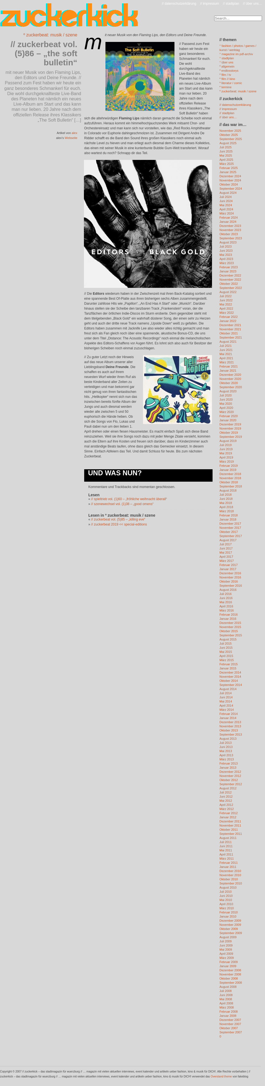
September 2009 (230, 933)
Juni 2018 (226, 498)
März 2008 (226, 1007)
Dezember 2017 (230, 523)
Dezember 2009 (230, 920)
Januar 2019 (227, 469)
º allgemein (226, 66)
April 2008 (226, 1003)
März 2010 (226, 908)
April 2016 (226, 606)
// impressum (209, 4)
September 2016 (230, 585)
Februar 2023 (228, 267)
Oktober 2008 (228, 978)
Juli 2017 (225, 544)
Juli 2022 (225, 296)
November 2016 (230, 577)
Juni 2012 (226, 796)
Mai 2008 (225, 999)
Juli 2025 (225, 147)
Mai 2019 (225, 453)
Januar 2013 (227, 767)
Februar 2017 (228, 565)
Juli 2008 (225, 991)
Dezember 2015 (230, 622)
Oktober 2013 (228, 730)
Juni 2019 (226, 449)
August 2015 (228, 639)
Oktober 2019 (228, 432)
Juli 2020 (225, 395)
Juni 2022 (226, 300)
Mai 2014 (225, 701)
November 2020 (230, 378)
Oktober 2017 (228, 531)
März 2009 (226, 957)
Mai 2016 (225, 602)
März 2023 (226, 263)
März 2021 (226, 362)
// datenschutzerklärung (179, 4)
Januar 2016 (227, 618)
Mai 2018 (225, 503)
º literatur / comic (230, 83)
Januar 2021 (227, 370)
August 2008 (228, 986)
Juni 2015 (226, 647)
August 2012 (228, 788)
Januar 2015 (227, 668)
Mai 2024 (225, 205)
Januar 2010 (227, 916)
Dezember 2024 (230, 176)
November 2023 (230, 230)
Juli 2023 (225, 246)
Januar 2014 (227, 718)
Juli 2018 (225, 494)
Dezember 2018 (230, 474)
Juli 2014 (225, 693)
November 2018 (230, 478)
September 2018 (230, 486)
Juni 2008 (226, 995)
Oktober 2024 (228, 184)
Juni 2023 (226, 250)
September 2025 (230, 139)
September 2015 (230, 635)
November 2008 (230, 974)
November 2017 (230, 527)
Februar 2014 (228, 713)
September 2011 (230, 833)
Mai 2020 (225, 403)
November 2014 (230, 676)
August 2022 (228, 292)
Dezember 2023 (230, 225)
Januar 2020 (227, 420)
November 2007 (230, 1024)
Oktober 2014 (228, 680)
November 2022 (230, 279)
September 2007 (230, 1032)
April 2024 (226, 209)
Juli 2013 (225, 742)
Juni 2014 (226, 697)
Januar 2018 (227, 519)
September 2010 (230, 883)
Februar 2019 (228, 465)
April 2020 (226, 407)
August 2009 (228, 937)
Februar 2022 (228, 316)
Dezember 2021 (230, 325)
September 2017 (230, 536)
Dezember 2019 (230, 424)
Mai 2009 (225, 949)
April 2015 (226, 656)
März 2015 (226, 660)
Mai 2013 (225, 751)
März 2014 (226, 709)
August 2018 (228, 490)
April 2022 (226, 308)
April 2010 (226, 904)
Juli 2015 (225, 643)
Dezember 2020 (230, 374)
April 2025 (226, 159)
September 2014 (230, 685)
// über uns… (252, 4)
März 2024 (226, 213)
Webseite (71, 138)
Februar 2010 (228, 912)
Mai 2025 (225, 155)
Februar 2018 (228, 515)
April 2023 (226, 259)
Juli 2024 (225, 197)
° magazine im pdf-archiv (236, 54)
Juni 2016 (226, 598)
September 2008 (230, 982)
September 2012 (230, 784)
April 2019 (226, 457)
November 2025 (230, 130)
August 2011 (228, 838)
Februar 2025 (228, 168)
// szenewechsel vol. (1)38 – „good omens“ (122, 504)
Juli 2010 (225, 891)
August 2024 (228, 192)
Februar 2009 (228, 962)
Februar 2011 (228, 862)
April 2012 (226, 804)
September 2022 (230, 287)
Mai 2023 (225, 254)
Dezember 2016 (230, 573)
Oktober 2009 (228, 929)
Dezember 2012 (230, 771)
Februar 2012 (228, 813)
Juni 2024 (226, 201)
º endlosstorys (229, 70)
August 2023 (228, 242)
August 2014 (228, 689)
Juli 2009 (225, 941)
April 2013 (226, 755)
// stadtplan (231, 4)
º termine (225, 87)
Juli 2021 (225, 345)
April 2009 (226, 953)
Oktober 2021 (228, 333)
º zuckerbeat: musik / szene (50, 35)
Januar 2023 (227, 271)
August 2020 (228, 391)
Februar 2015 (228, 664)
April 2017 (226, 556)
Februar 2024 (228, 217)
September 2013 (230, 734)
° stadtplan (226, 58)
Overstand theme (221, 1076)
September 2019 (230, 436)
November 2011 (230, 825)
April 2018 (226, 507)
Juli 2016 (225, 594)
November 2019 (230, 428)
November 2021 (230, 329)
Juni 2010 (226, 895)
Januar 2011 (227, 866)
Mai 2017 (225, 552)
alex (74, 133)
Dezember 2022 (230, 275)
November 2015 (230, 627)
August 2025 (228, 143)
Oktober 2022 (228, 283)
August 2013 (228, 738)
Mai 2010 (225, 900)
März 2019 (226, 461)
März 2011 (226, 858)
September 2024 (230, 188)
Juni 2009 (226, 945)
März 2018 (226, 511)
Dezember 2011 (230, 821)
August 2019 (228, 441)
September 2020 (230, 387)
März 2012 (226, 809)
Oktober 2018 (228, 482)
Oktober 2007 (228, 1028)
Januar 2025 (227, 172)
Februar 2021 (228, 366)
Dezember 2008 (230, 970)
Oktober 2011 (228, 829)
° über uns (226, 62)
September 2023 (230, 238)
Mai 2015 (225, 651)
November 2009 (230, 924)
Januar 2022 (227, 321)
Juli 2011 (225, 842)
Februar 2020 (228, 416)
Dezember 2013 (230, 722)
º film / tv (225, 74)
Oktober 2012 (228, 780)
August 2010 (228, 887)
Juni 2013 (226, 747)
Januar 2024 (227, 221)
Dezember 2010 (230, 871)
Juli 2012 (225, 792)
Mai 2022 (225, 304)
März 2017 (226, 560)
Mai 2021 (225, 354)
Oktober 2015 (228, 631)
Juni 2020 (226, 399)
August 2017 (228, 540)
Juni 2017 (226, 548)
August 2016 (228, 589)
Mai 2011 (225, 850)
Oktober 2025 (228, 134)
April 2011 (226, 854)
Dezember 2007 (230, 1019)
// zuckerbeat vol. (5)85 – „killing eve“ (118, 519)
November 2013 (230, 726)
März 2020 (226, 412)
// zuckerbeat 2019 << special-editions (119, 524)
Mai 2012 (225, 800)
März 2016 (226, 610)
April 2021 (226, 358)
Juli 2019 (225, 445)
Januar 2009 (227, 966)
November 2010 (230, 875)
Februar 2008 (228, 1011)
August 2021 (228, 341)
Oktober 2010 (228, 879)
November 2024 (230, 180)
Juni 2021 (226, 350)
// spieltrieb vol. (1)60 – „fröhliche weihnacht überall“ (129, 499)
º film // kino (227, 79)
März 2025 (226, 163)
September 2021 (230, 337)
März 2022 (226, 312)
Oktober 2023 (228, 234)
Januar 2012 (227, 817)
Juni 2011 (226, 846)
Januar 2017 (227, 569)
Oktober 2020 (228, 383)
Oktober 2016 (228, 581)
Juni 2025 (226, 151)
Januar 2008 (227, 1015)
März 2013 (226, 759)
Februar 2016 (228, 614)
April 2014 (226, 705)
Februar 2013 (228, 763)
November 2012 (230, 775)
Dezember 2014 (230, 672)
